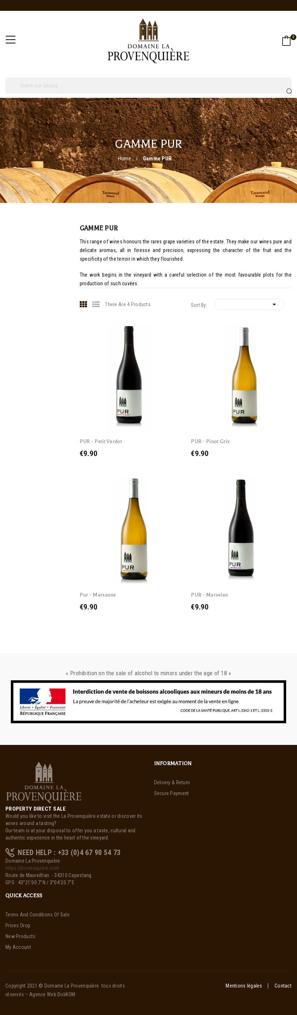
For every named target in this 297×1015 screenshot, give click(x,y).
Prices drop (17, 925)
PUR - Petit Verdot (101, 441)
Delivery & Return (172, 782)
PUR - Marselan (209, 595)
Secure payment (171, 793)
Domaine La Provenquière (71, 986)
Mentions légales (244, 985)
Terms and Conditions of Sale (37, 915)
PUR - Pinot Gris (210, 441)
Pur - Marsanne (98, 595)
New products (20, 936)
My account (18, 947)
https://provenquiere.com (32, 868)
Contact (283, 985)
